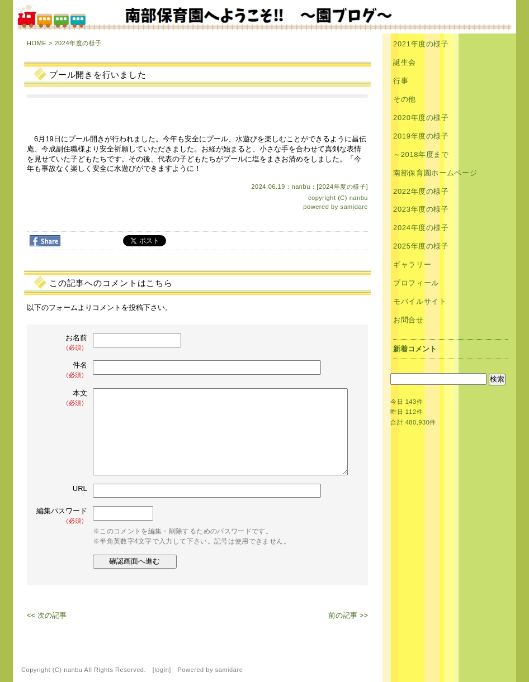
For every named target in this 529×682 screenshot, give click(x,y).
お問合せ (408, 320)
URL (80, 488)
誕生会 (404, 62)
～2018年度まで (421, 154)
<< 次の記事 (47, 615)
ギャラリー (412, 264)
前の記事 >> (348, 615)
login (161, 669)
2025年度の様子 (421, 246)
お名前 (62, 342)
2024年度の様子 (77, 43)
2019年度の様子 (421, 136)
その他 (404, 99)
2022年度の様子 (421, 191)
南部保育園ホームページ (435, 173)
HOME (36, 43)
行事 (400, 81)
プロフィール (416, 283)
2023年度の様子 (421, 209)
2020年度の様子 (421, 117)
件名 (62, 370)
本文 (62, 398)
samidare (354, 206)
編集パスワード (61, 516)
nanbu (358, 197)
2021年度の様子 (421, 44)
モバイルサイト (420, 301)
